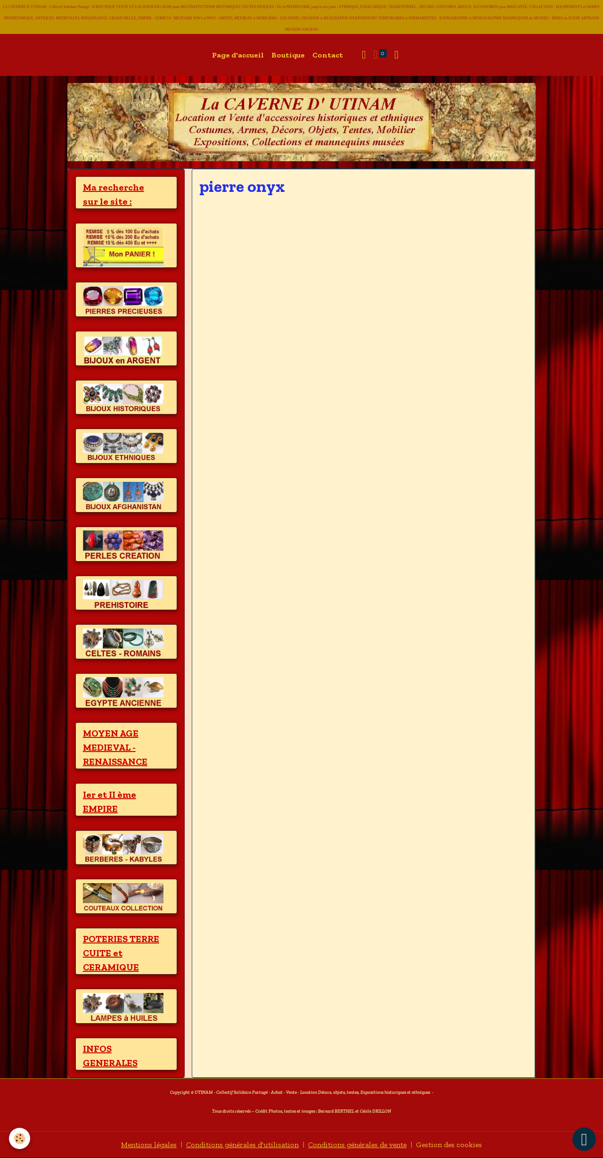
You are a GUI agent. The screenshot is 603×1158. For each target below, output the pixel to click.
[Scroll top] (584, 1139)
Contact (327, 54)
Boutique (288, 54)
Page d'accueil (238, 54)
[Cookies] (20, 1138)
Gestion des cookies (452, 1144)
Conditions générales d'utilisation (241, 1144)
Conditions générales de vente (358, 1144)
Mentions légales (146, 1144)
